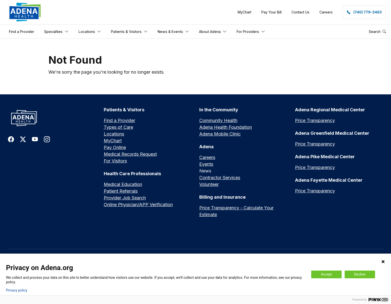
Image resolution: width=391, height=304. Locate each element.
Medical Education (123, 184)
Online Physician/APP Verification (138, 204)
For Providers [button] (251, 31)
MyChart (113, 141)
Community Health (218, 120)
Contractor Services (219, 177)
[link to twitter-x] (23, 139)
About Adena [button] (213, 31)
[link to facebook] (11, 139)
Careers (207, 157)
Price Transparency (315, 120)
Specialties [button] (56, 31)
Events (206, 164)
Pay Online (115, 147)
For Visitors (115, 161)
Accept (326, 274)
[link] (25, 12)
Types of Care (118, 127)
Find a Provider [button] (21, 31)
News (205, 171)
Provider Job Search (125, 198)
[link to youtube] (35, 139)
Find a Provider (119, 120)
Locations (114, 134)
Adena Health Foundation (225, 127)
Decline (360, 274)
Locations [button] (90, 31)
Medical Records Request (130, 154)
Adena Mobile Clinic (220, 134)
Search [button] (377, 31)
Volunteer (209, 184)
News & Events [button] (173, 31)
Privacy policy (16, 290)
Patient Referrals (121, 191)
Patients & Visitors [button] (129, 31)
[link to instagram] (47, 139)
